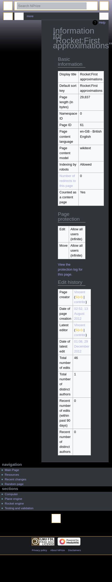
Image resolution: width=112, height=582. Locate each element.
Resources (12, 474)
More (30, 16)
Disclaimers (74, 550)
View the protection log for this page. (70, 269)
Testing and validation (19, 508)
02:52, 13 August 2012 (81, 314)
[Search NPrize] (51, 5)
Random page (14, 484)
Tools (103, 17)
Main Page (12, 470)
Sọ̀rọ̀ (79, 297)
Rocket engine (14, 503)
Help (102, 22)
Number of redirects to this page (67, 181)
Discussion (19, 17)
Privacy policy (39, 550)
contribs (80, 302)
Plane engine (13, 498)
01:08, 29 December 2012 (82, 346)
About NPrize (57, 550)
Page (8, 17)
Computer (11, 494)
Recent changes (15, 479)
